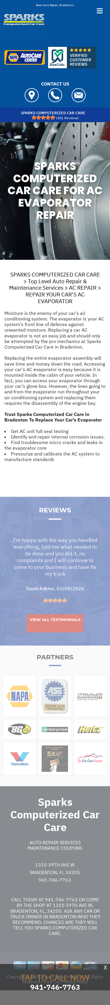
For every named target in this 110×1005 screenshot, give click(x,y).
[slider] (43, 117)
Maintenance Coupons (55, 859)
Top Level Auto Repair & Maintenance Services (48, 284)
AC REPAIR (83, 287)
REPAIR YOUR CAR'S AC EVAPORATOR (55, 298)
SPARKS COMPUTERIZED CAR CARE (55, 274)
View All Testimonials (55, 630)
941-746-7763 (54, 891)
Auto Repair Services (55, 853)
